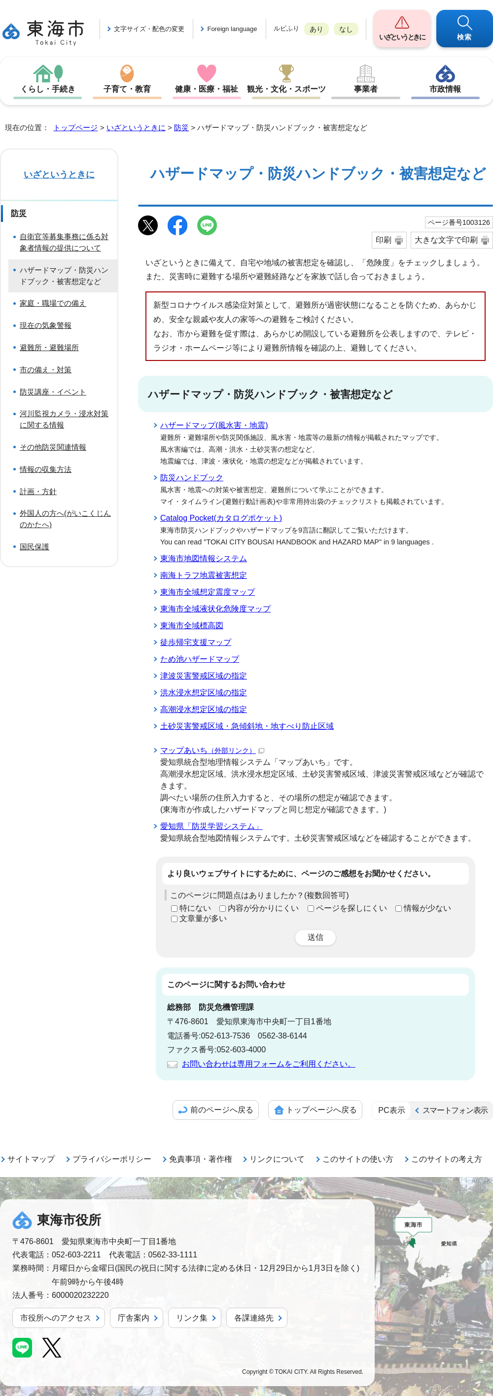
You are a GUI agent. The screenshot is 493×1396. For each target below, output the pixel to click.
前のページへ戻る (221, 1110)
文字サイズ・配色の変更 (149, 29)
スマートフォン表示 (455, 1110)
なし (346, 29)
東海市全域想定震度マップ (207, 592)
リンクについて (277, 1159)
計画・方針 (38, 491)
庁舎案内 (133, 1318)
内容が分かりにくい (263, 908)
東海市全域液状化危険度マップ (215, 609)
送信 (315, 937)
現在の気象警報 (45, 325)
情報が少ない (427, 908)
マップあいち (212, 750)
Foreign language (232, 29)
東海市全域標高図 (191, 625)
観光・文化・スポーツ (286, 89)
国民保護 (34, 546)
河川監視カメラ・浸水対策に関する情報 (64, 419)
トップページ (75, 127)
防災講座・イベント (53, 392)
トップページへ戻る (321, 1110)
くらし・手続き (47, 89)
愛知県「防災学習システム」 (211, 826)
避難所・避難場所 (49, 347)
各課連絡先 (254, 1318)
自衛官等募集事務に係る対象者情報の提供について (64, 242)
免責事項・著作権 (200, 1159)
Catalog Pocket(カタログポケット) (221, 518)
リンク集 (192, 1318)
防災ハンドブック (191, 477)
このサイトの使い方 (357, 1159)
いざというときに (401, 37)
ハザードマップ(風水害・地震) (214, 425)
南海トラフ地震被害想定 (203, 575)
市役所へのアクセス (55, 1318)
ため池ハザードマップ (199, 659)
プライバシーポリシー (111, 1159)
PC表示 (391, 1110)
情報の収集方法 (45, 469)
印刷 (383, 240)
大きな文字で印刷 (446, 240)
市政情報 (445, 89)
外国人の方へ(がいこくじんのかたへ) (65, 519)
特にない (195, 908)
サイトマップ (31, 1159)
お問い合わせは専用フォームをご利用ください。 (268, 1064)
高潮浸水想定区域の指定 (203, 709)
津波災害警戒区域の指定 (203, 676)
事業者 (366, 89)
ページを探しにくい (351, 908)
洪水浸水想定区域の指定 (203, 692)
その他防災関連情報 (53, 447)
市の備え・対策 (45, 369)
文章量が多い (203, 918)
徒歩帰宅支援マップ (195, 642)
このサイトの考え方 (446, 1159)
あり (316, 29)
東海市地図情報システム (203, 558)
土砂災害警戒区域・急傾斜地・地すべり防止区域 (247, 726)
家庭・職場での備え (53, 303)
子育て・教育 (127, 89)
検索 (464, 37)
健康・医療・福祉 (206, 89)
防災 (181, 127)
